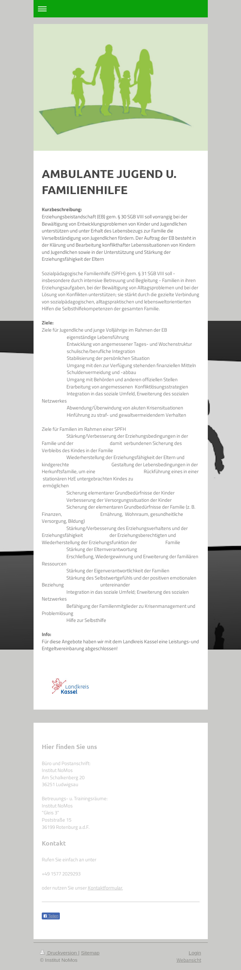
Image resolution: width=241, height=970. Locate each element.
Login (195, 953)
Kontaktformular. (105, 888)
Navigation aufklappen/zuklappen (120, 9)
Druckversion (59, 953)
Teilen (51, 916)
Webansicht (189, 960)
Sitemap (90, 953)
